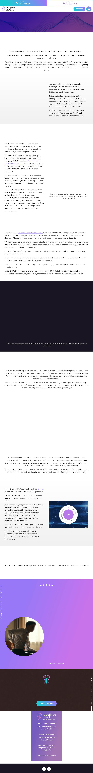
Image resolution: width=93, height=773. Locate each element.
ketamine (40, 489)
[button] (88, 8)
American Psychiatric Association (30, 233)
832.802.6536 (50, 745)
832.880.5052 (51, 748)
